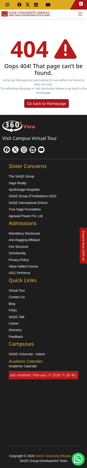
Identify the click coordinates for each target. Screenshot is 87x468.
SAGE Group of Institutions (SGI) (32, 196)
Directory (15, 330)
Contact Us (17, 297)
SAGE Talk (16, 317)
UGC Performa (19, 273)
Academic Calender (23, 366)
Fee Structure (19, 247)
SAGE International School (28, 203)
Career (14, 323)
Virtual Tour (17, 290)
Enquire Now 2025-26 (83, 245)
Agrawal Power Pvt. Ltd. (26, 216)
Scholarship (17, 253)
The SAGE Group (21, 176)
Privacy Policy (19, 260)
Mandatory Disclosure (24, 233)
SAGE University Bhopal (53, 456)
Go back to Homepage (46, 103)
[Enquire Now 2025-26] (83, 245)
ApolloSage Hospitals (24, 189)
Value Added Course (23, 266)
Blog (12, 304)
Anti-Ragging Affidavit (24, 240)
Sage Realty (17, 183)
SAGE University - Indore (27, 354)
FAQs (13, 310)
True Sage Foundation (25, 209)
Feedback (16, 337)
